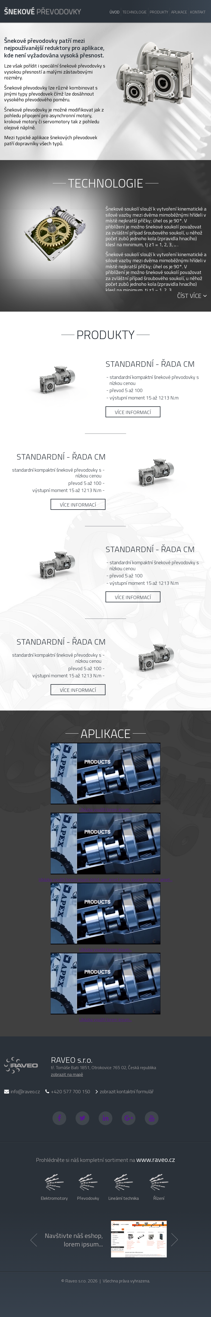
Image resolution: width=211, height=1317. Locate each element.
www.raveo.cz (155, 1159)
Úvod (115, 12)
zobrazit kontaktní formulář (125, 1092)
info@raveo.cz (22, 1092)
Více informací (133, 412)
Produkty (159, 12)
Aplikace (179, 12)
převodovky (42, 11)
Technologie (135, 12)
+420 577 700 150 (67, 1092)
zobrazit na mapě (67, 1074)
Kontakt (198, 12)
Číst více (192, 295)
